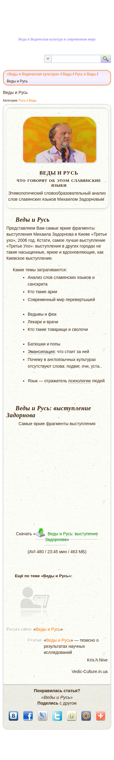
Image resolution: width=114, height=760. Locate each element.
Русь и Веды (27, 100)
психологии (79, 380)
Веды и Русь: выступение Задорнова (71, 536)
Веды (48, 173)
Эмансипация (41, 351)
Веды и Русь (48, 629)
